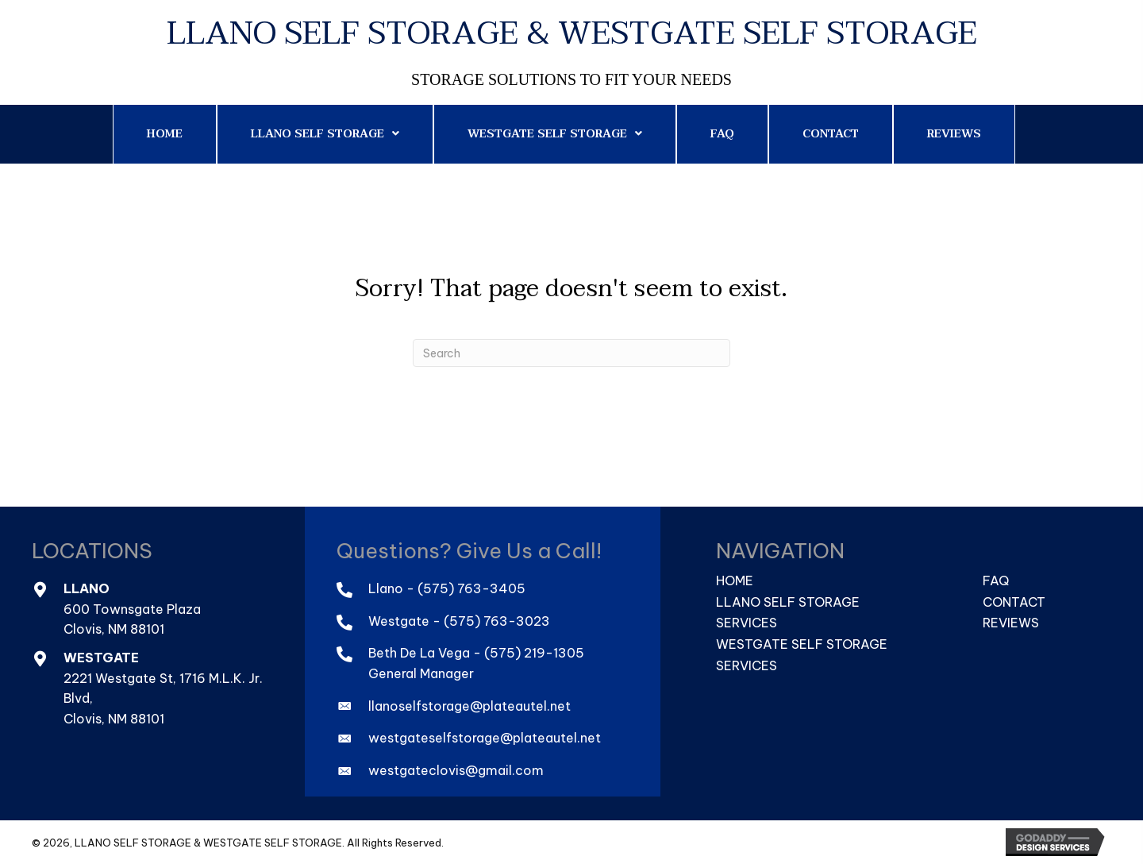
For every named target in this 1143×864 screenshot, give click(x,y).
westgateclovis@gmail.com (456, 770)
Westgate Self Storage (801, 644)
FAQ (996, 580)
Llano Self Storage (788, 602)
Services (746, 623)
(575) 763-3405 (471, 588)
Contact (1014, 602)
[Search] (571, 353)
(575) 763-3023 (497, 621)
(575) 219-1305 (534, 653)
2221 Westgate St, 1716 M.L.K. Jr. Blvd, (163, 688)
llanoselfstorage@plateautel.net (469, 706)
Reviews (1011, 623)
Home (734, 580)
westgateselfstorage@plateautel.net (484, 738)
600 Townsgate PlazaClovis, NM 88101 (132, 619)
